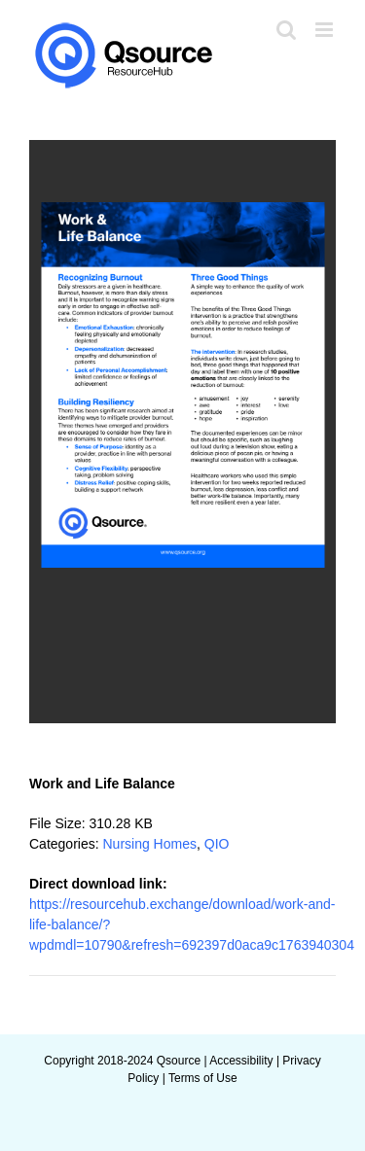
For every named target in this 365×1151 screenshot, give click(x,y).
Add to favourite (92, 742)
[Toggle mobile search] (286, 29)
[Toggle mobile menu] (325, 29)
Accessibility (241, 1060)
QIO (217, 844)
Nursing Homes (149, 844)
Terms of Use (202, 1078)
